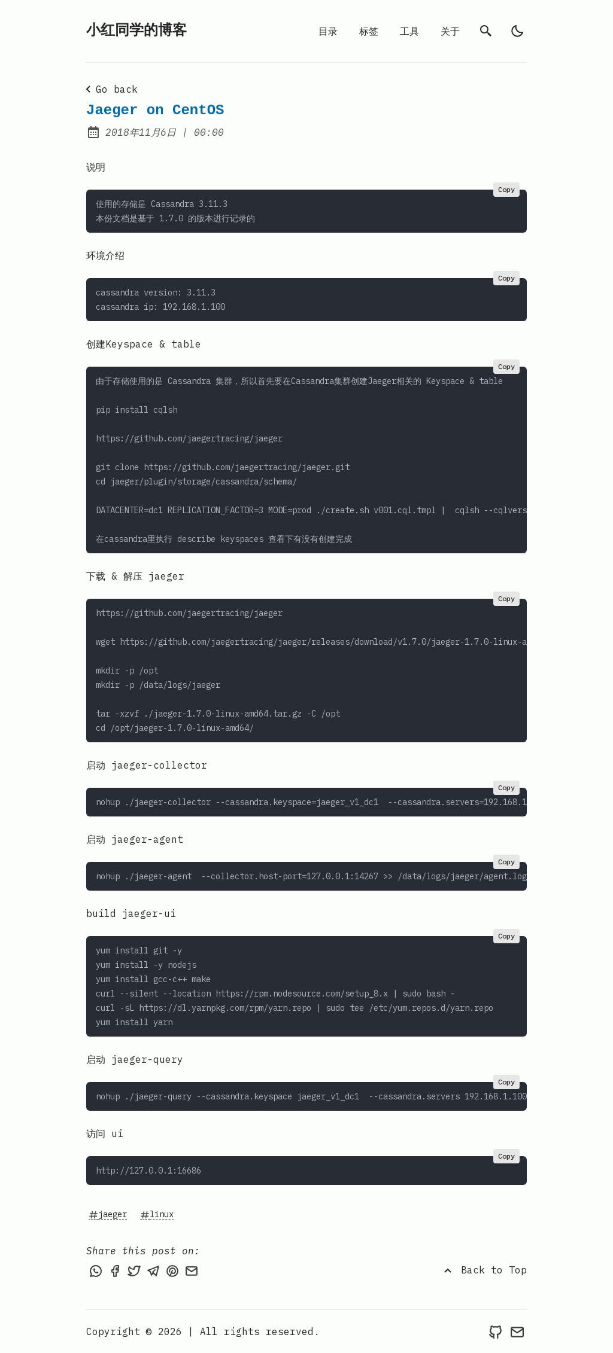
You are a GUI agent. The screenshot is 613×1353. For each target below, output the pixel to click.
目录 (328, 31)
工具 (409, 31)
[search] (486, 31)
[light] (517, 31)
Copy (506, 189)
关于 (450, 31)
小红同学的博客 (136, 31)
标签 (368, 31)
